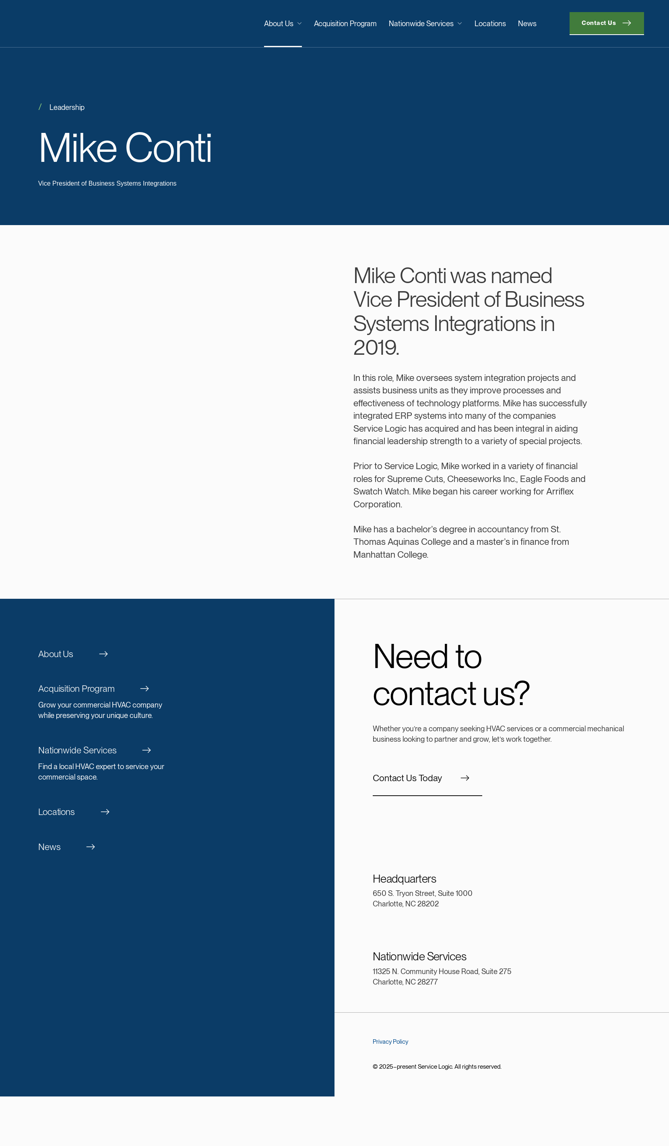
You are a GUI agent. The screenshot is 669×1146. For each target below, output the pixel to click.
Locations (490, 23)
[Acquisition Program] (167, 702)
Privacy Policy (390, 1041)
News (527, 23)
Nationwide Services (425, 23)
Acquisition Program (345, 23)
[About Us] (167, 654)
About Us (283, 23)
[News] (167, 847)
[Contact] (607, 23)
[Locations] (167, 812)
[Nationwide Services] (167, 764)
